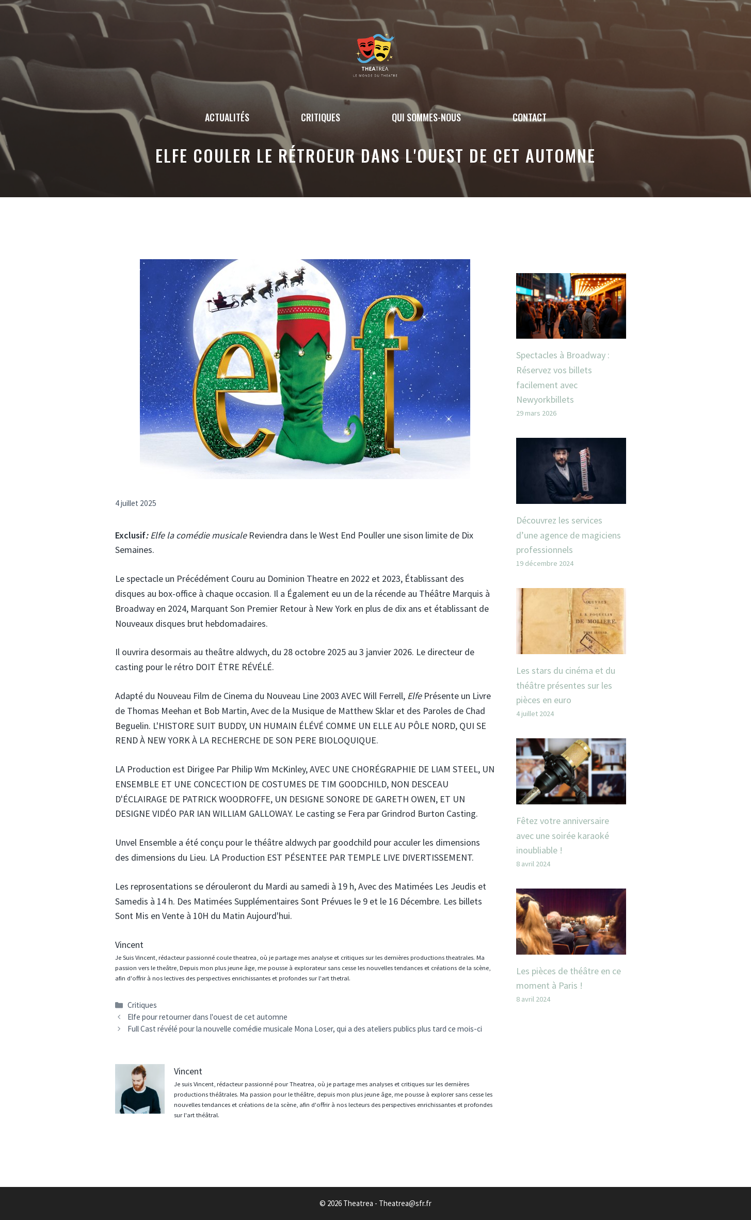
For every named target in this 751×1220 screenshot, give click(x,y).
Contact (530, 117)
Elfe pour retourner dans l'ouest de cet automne (207, 1017)
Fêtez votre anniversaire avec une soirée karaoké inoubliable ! (562, 836)
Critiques (320, 117)
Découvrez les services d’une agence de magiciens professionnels (568, 535)
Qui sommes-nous (426, 117)
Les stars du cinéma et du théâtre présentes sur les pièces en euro (565, 685)
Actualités (227, 117)
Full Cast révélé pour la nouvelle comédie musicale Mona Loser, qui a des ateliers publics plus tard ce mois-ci (304, 1029)
